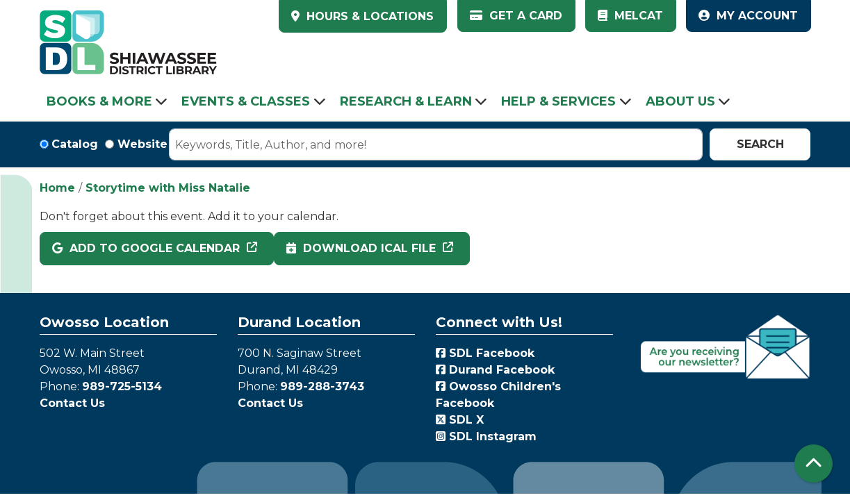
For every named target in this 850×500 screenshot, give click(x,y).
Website (142, 144)
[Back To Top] (813, 463)
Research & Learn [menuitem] (406, 101)
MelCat (630, 15)
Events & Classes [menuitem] (245, 101)
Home (57, 187)
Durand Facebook (495, 369)
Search (760, 144)
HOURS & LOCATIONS (368, 16)
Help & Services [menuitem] (558, 101)
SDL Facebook (485, 353)
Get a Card (516, 15)
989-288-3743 (322, 386)
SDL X (460, 419)
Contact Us (72, 403)
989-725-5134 (122, 386)
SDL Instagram (486, 436)
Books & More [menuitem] (99, 101)
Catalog (74, 144)
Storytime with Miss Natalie (167, 187)
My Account (748, 15)
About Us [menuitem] (680, 101)
